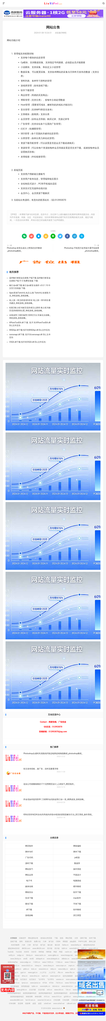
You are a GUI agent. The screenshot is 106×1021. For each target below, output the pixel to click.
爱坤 (81, 979)
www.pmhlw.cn (90, 986)
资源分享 (28, 941)
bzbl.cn (64, 948)
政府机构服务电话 (90, 990)
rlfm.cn (79, 966)
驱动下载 (29, 904)
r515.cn (46, 997)
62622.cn (15, 966)
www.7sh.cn (77, 990)
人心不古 (43, 972)
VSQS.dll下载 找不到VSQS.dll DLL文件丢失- (27, 342)
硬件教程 (77, 886)
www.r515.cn (57, 997)
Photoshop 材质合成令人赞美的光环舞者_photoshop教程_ (24, 249)
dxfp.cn (53, 969)
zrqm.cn (71, 966)
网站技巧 (29, 869)
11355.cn (81, 962)
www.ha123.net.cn (44, 1000)
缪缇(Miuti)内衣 (89, 945)
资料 (21, 941)
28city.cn (29, 955)
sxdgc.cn (20, 955)
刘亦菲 (26, 952)
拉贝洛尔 (23, 979)
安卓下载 (29, 898)
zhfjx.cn (96, 952)
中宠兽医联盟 (92, 976)
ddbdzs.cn (65, 959)
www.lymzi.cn (35, 983)
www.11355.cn (92, 962)
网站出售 (53, 27)
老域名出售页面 (46, 938)
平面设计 (77, 875)
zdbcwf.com (71, 1003)
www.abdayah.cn (53, 959)
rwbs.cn (80, 972)
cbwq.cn (38, 966)
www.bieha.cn (76, 945)
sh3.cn (49, 990)
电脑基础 (77, 881)
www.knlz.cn (43, 969)
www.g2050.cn (78, 997)
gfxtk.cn (11, 990)
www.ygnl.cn (32, 972)
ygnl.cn (23, 972)
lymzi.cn (25, 983)
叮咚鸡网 (57, 1000)
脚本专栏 (29, 852)
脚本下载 (77, 852)
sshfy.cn (12, 955)
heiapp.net (86, 952)
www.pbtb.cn (16, 969)
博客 (95, 1003)
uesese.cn (60, 979)
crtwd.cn (94, 983)
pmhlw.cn (78, 986)
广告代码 (29, 857)
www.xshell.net (58, 1003)
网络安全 (29, 892)
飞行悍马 (41, 979)
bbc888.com (91, 997)
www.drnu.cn (34, 976)
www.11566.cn (70, 962)
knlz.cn (34, 969)
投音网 (20, 1003)
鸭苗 (55, 952)
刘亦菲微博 (15, 945)
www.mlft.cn (93, 948)
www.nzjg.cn (13, 972)
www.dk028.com (38, 948)
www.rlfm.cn (89, 966)
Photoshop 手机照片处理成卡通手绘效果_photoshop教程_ (81, 249)
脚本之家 (92, 941)
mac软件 (77, 898)
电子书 (29, 881)
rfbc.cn (60, 972)
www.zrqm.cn (61, 966)
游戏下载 (13, 941)
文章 (76, 938)
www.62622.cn (27, 966)
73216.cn (59, 983)
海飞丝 (51, 941)
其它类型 (77, 915)
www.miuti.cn (53, 3)
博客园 (65, 941)
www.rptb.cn (82, 969)
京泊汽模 (32, 990)
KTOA (45, 983)
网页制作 (29, 846)
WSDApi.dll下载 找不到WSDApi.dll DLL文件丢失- (29, 330)
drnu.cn (24, 976)
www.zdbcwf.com (84, 1003)
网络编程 (77, 846)
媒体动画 (29, 886)
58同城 (41, 952)
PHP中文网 (82, 941)
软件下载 (77, 892)
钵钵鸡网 (29, 997)
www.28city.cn (15, 959)
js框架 (77, 857)
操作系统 (77, 869)
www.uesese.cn (72, 979)
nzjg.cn (92, 969)
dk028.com (26, 948)
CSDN (58, 941)
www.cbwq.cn (48, 966)
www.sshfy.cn (92, 955)
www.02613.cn (13, 983)
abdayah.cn (40, 959)
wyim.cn (45, 976)
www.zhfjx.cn (80, 955)
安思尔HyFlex (91, 959)
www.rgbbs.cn (53, 955)
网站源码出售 (33, 938)
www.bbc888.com (16, 1000)
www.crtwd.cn (83, 983)
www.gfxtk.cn (22, 990)
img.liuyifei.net (14, 976)
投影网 (27, 1003)
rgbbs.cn (77, 952)
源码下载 (29, 863)
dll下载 (29, 909)
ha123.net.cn (30, 1000)
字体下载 (77, 904)
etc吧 (25, 959)
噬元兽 (50, 945)
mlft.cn (83, 948)
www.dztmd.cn (67, 986)
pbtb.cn (26, 969)
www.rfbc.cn (69, 972)
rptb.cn (72, 969)
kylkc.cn (35, 986)
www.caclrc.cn (40, 955)
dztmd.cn (55, 986)
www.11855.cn (47, 962)
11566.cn (59, 962)
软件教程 (77, 909)
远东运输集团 (68, 976)
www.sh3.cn (58, 990)
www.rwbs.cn (90, 972)
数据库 (77, 863)
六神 (44, 941)
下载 (56, 938)
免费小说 (37, 941)
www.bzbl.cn (74, 948)
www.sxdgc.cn (25, 962)
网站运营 (29, 875)
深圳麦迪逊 (14, 986)
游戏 (61, 938)
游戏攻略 (29, 915)
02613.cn (94, 979)
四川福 (49, 948)
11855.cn (36, 962)
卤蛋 (34, 1003)
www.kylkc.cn (45, 986)
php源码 (73, 941)
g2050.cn (67, 997)
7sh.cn (68, 990)
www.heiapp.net (67, 955)
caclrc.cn (68, 952)
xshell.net (47, 1003)
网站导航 (69, 938)
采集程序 (22, 938)
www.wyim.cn (55, 976)
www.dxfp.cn (63, 969)
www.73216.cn (70, 983)
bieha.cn (65, 945)
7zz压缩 (10, 952)
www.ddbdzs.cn (77, 959)
